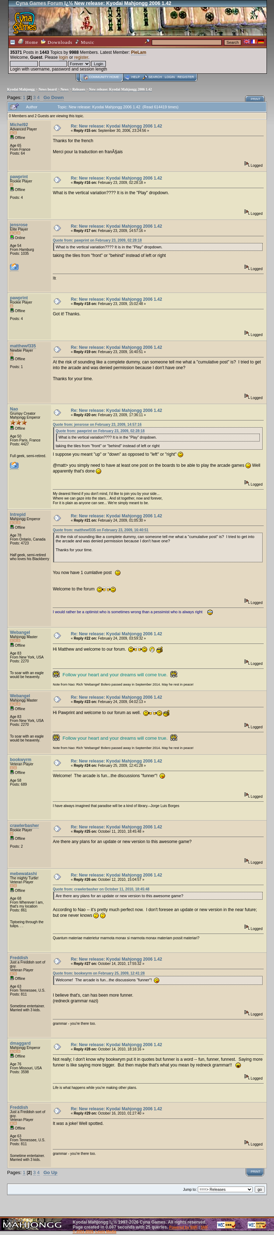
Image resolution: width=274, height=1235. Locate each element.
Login (170, 77)
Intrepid (18, 514)
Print (255, 99)
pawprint (19, 176)
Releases (78, 89)
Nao (14, 409)
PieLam (138, 52)
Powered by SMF (183, 1227)
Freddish (19, 957)
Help (135, 77)
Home (28, 42)
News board (47, 89)
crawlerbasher (24, 825)
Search (155, 77)
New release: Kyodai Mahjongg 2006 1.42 (120, 89)
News (65, 89)
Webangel (20, 632)
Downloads (56, 42)
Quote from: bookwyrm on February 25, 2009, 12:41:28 (99, 973)
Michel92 (19, 124)
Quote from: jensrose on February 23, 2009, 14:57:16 (97, 425)
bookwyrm (20, 759)
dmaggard (20, 1043)
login (63, 57)
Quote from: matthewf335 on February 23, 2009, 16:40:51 (100, 530)
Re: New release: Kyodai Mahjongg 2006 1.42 (116, 126)
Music (84, 42)
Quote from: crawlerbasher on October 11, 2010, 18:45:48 (101, 889)
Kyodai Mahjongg (21, 89)
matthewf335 (23, 345)
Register (185, 77)
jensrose (18, 224)
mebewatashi (23, 873)
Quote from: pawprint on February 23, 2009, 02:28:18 (97, 240)
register (81, 57)
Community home (104, 77)
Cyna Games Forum (39, 3)
